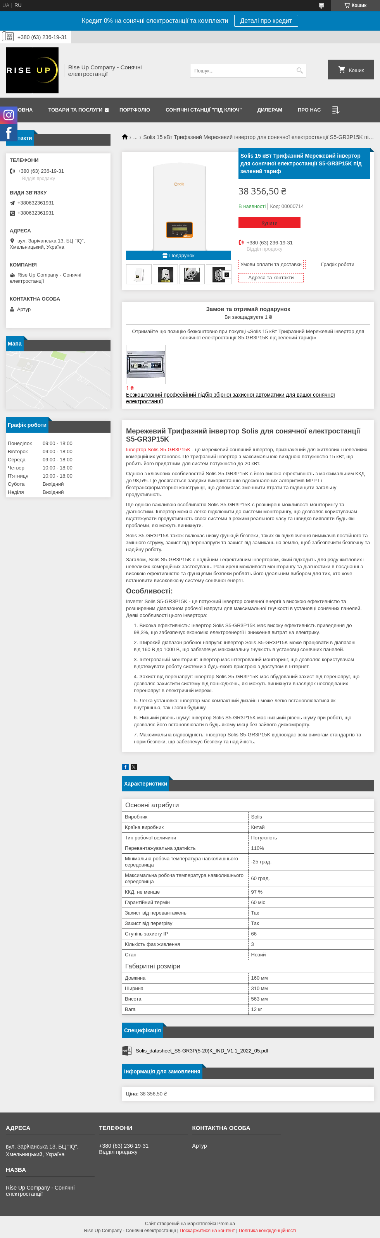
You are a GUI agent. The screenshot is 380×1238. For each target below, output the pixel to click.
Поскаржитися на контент (207, 1230)
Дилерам (269, 110)
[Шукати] (299, 70)
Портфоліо (134, 110)
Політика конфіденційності (267, 1230)
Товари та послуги (75, 110)
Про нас (309, 110)
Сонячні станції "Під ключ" (204, 110)
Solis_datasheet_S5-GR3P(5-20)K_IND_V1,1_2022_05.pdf (202, 1051)
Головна (20, 110)
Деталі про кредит (266, 20)
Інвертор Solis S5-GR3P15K (158, 449)
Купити (269, 223)
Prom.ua (226, 1223)
